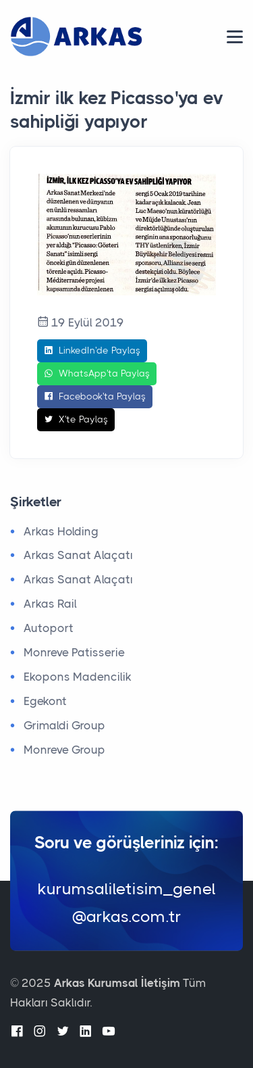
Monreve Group (64, 749)
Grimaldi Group (64, 725)
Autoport (49, 628)
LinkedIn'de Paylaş (92, 351)
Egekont (45, 701)
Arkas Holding (61, 531)
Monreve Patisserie (74, 652)
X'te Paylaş (76, 420)
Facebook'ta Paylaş (95, 397)
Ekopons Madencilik (78, 676)
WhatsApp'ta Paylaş (97, 374)
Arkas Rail (50, 603)
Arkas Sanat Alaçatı (78, 555)
